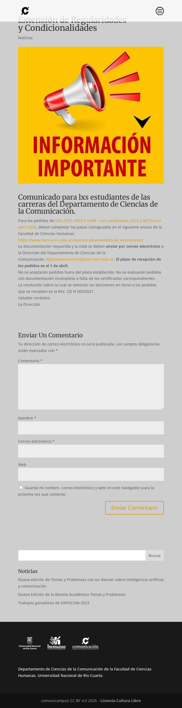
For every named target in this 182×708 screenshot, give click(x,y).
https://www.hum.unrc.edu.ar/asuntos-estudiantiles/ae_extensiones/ (80, 240)
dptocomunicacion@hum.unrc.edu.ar (80, 259)
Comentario (30, 360)
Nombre (27, 418)
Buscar (154, 555)
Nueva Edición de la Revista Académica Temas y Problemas (71, 594)
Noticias (25, 37)
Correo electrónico (36, 441)
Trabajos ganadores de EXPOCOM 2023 (53, 602)
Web (22, 464)
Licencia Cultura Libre (120, 700)
